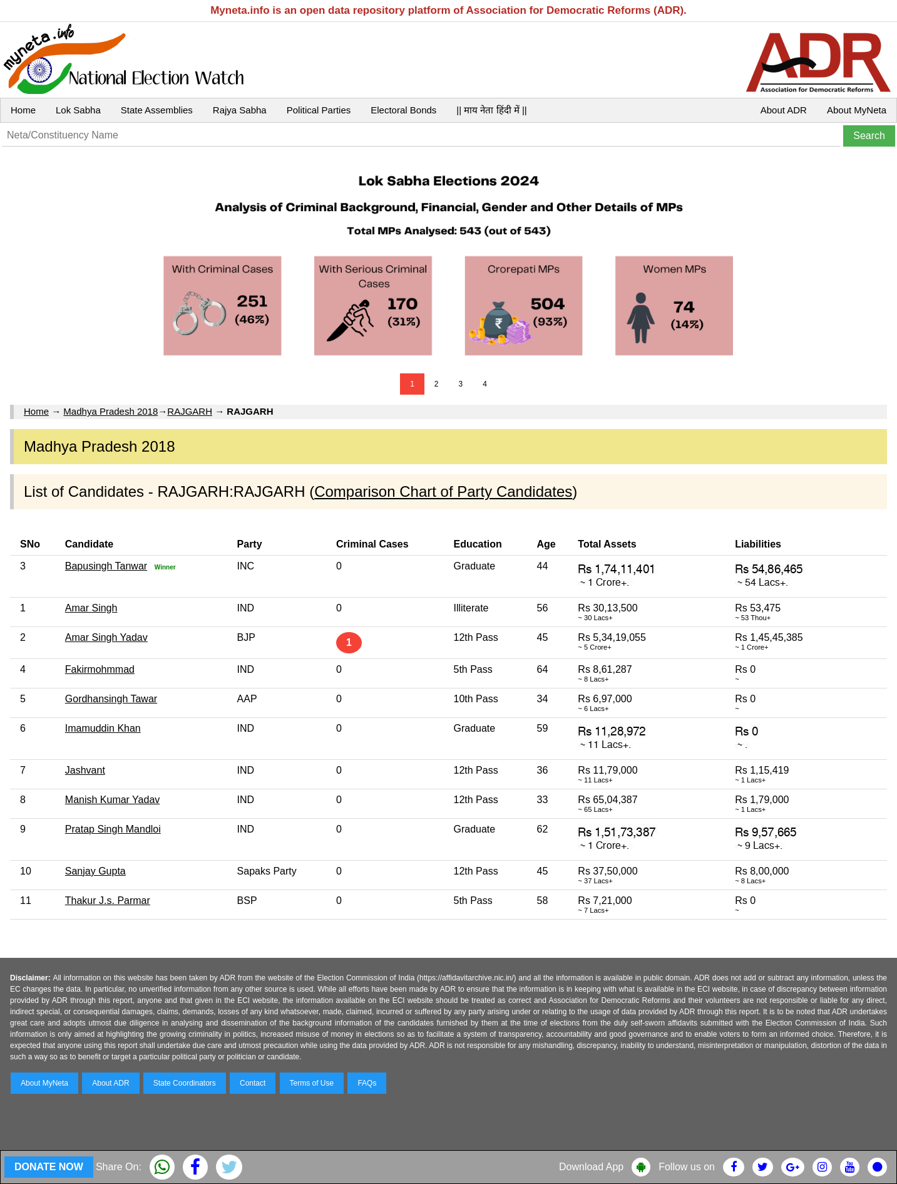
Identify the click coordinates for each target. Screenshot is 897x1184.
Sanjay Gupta (95, 871)
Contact (252, 1083)
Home (23, 110)
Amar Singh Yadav (106, 637)
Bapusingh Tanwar (106, 566)
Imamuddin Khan (103, 728)
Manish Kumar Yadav (112, 799)
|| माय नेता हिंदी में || (491, 110)
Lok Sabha (78, 110)
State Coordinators (184, 1083)
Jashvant (85, 770)
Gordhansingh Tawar (111, 698)
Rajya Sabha (240, 110)
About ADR (784, 110)
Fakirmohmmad (100, 669)
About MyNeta (856, 110)
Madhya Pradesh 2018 (110, 411)
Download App (591, 1166)
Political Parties (319, 110)
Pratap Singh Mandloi (113, 829)
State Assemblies (157, 110)
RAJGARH (189, 411)
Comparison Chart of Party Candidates (443, 491)
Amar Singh (91, 608)
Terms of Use (312, 1083)
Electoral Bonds (403, 110)
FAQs (366, 1083)
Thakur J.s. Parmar (107, 900)
